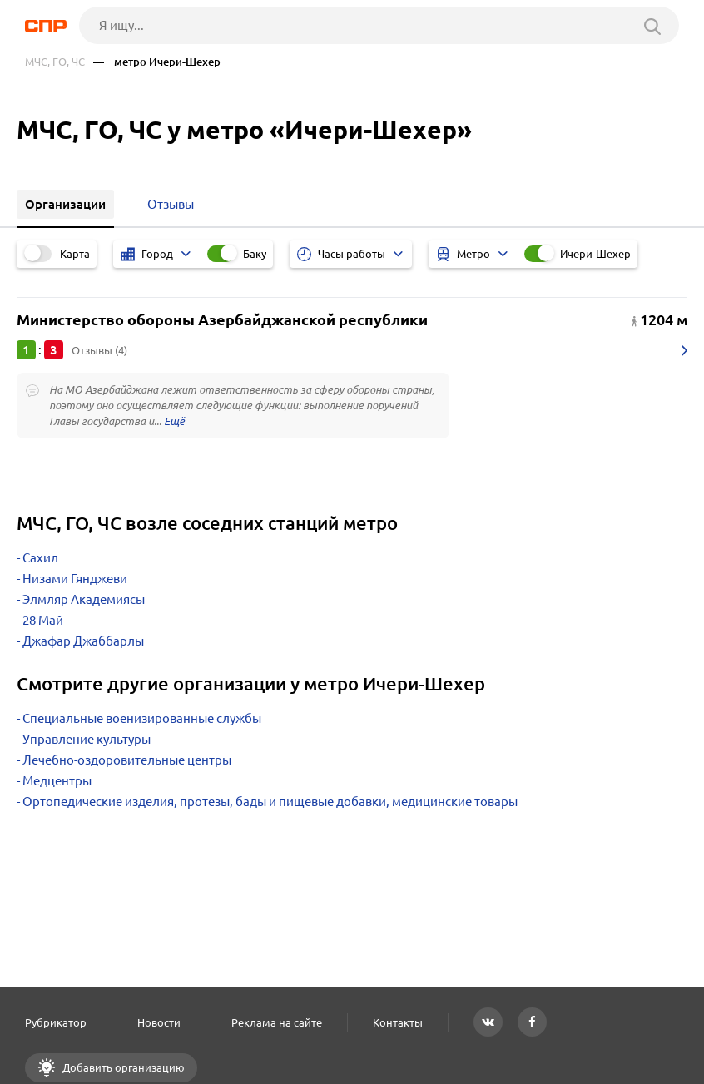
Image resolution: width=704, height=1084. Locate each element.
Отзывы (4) (99, 350)
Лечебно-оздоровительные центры (126, 760)
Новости (159, 1022)
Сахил (40, 558)
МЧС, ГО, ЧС (55, 62)
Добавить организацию (122, 1067)
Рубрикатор (56, 1022)
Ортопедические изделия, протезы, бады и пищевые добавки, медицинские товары (270, 801)
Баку (254, 253)
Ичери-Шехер (595, 253)
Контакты (398, 1022)
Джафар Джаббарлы (83, 641)
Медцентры (57, 781)
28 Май (42, 620)
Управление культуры (86, 739)
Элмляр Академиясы (83, 599)
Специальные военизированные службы (141, 718)
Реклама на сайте (276, 1022)
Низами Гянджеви (74, 578)
